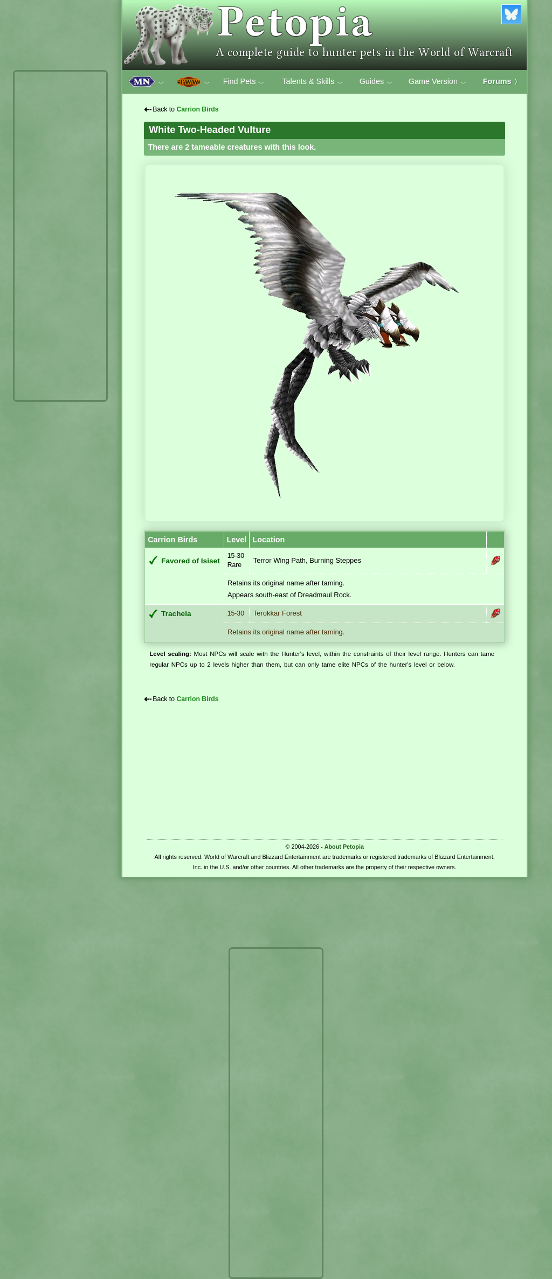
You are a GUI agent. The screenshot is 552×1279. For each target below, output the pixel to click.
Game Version (438, 82)
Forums (502, 81)
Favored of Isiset (190, 561)
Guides (377, 82)
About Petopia (344, 846)
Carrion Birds (197, 109)
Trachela (176, 614)
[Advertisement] (60, 235)
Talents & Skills (312, 82)
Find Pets (244, 82)
